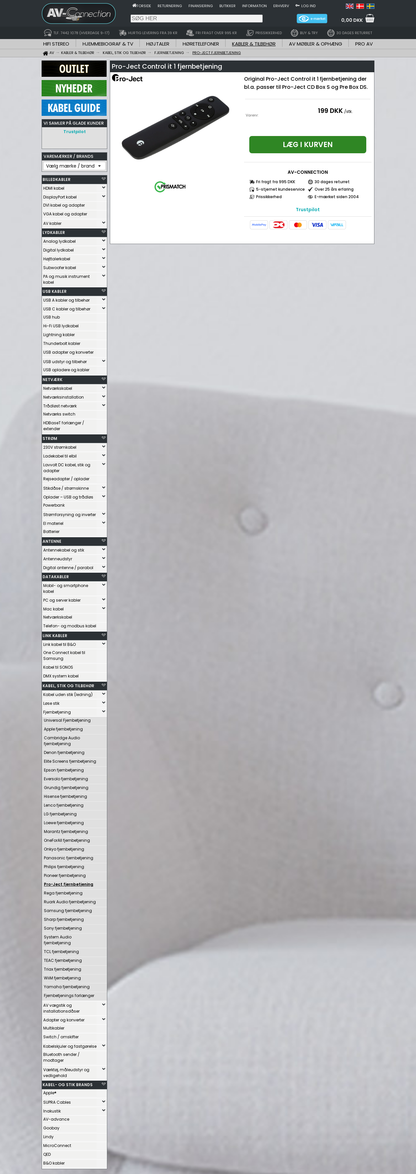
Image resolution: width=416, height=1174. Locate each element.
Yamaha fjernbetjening (67, 985)
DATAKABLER (56, 575)
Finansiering (200, 5)
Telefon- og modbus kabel (69, 624)
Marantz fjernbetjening (66, 830)
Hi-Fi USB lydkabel (61, 324)
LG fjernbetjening (60, 812)
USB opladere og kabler (66, 368)
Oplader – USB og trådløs (68, 495)
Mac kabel (53, 607)
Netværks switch (59, 412)
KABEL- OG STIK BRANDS (68, 1083)
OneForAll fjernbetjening (67, 838)
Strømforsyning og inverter (69, 513)
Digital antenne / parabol (68, 566)
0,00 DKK (352, 20)
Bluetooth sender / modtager (61, 1055)
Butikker (227, 5)
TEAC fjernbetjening (63, 959)
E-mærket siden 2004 (337, 196)
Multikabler (53, 1026)
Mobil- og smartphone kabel (65, 587)
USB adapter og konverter (68, 350)
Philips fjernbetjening (64, 865)
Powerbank (54, 503)
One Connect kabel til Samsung (64, 654)
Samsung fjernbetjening (68, 909)
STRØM (50, 437)
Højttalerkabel (56, 257)
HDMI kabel (53, 186)
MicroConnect (57, 1144)
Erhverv (281, 5)
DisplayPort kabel (60, 195)
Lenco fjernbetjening (64, 803)
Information (254, 5)
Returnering (170, 5)
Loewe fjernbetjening (64, 821)
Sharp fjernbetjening (64, 918)
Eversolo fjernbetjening (66, 777)
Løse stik (51, 701)
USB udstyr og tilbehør (65, 360)
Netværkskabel (57, 386)
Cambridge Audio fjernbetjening (62, 739)
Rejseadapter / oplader (66, 477)
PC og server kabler (62, 598)
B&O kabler (54, 1161)
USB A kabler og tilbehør (66, 298)
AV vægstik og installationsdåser (61, 1006)
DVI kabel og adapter (64, 203)
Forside (143, 5)
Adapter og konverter (63, 1018)
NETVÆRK (52, 378)
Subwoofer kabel (59, 266)
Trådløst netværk (60, 404)
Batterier (51, 530)
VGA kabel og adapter (65, 212)
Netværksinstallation (63, 395)
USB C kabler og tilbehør (66, 307)
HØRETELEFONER (201, 43)
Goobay (51, 1126)
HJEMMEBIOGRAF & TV (108, 43)
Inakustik (52, 1109)
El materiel (53, 522)
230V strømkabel (59, 445)
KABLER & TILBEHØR (254, 43)
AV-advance (56, 1117)
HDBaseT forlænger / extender (63, 424)
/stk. (348, 111)
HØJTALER (157, 43)
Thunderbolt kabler (61, 342)
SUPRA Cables (57, 1100)
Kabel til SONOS (58, 665)
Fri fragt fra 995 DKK (275, 181)
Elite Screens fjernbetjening (70, 759)
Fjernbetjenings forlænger (69, 994)
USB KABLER (55, 290)
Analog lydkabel (59, 239)
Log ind (308, 5)
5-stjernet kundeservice (280, 189)
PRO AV (364, 43)
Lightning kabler (59, 333)
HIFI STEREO (56, 43)
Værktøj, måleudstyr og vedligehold (66, 1071)
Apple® (50, 1091)
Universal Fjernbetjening (67, 718)
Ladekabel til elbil (60, 454)
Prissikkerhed (269, 196)
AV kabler (52, 222)
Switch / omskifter (61, 1035)
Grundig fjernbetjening (66, 786)
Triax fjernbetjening (62, 967)
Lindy (48, 1135)
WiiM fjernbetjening (62, 976)
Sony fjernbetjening (63, 926)
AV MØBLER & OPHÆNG (315, 43)
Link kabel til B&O (59, 643)
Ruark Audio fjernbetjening (70, 900)
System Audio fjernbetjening (58, 938)
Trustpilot (74, 132)
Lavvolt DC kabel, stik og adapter (66, 466)
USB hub (51, 315)
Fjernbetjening (57, 710)
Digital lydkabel (58, 248)
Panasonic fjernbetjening (68, 856)
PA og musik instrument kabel (66, 277)
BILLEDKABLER (57, 178)
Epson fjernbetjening (64, 768)
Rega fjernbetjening (63, 891)
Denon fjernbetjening (64, 751)
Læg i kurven (308, 145)
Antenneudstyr (57, 557)
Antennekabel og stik (63, 548)
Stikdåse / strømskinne (66, 486)
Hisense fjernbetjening (65, 795)
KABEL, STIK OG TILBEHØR (68, 684)
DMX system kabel (61, 674)
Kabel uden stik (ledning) (68, 693)
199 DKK (330, 110)
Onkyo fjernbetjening (64, 847)
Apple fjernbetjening (63, 727)
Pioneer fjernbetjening (65, 874)
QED (47, 1152)
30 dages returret (332, 181)
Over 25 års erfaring (334, 189)
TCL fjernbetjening (61, 950)
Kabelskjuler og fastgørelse (70, 1044)
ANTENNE (52, 539)
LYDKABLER (54, 231)
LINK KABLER (55, 634)
